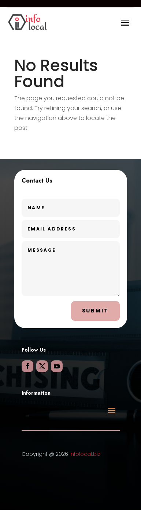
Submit (95, 310)
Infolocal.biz (85, 454)
